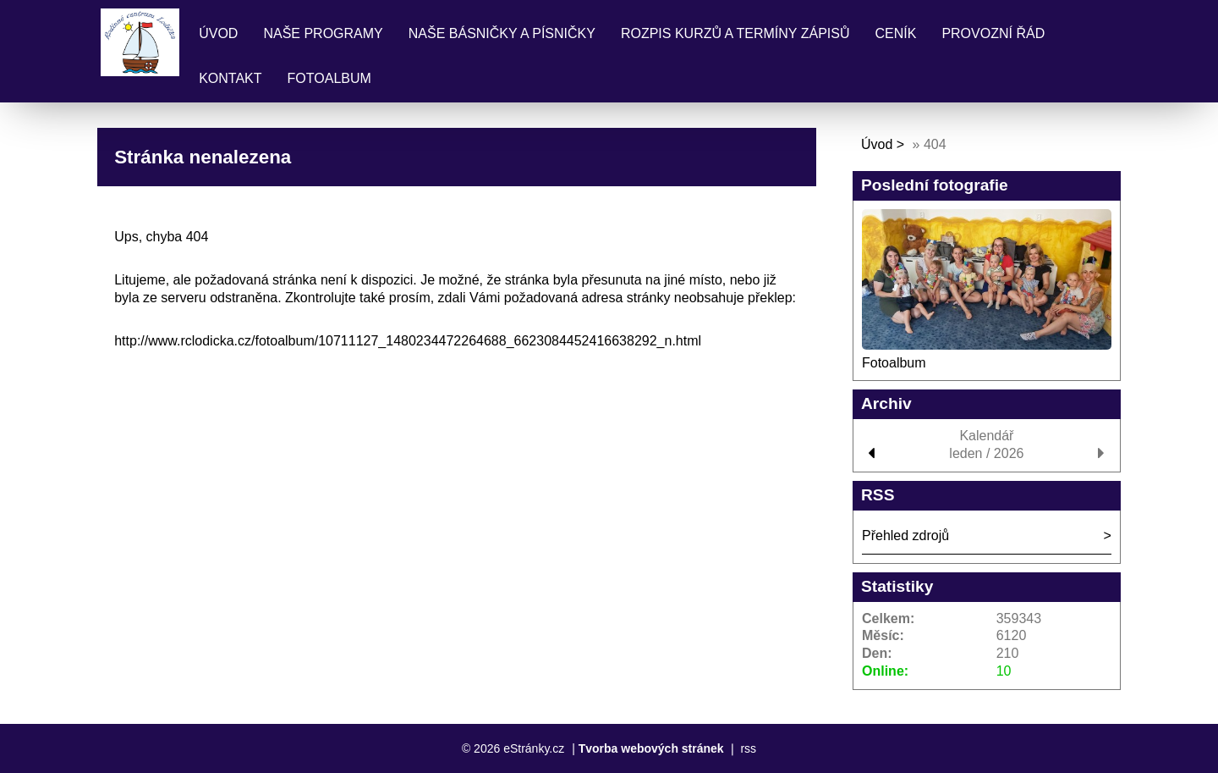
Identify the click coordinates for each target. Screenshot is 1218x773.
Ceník (895, 33)
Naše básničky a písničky (502, 33)
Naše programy (322, 33)
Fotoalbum (329, 78)
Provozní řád (993, 33)
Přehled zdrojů (905, 535)
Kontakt (230, 78)
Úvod (218, 33)
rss (748, 748)
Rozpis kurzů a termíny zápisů (735, 33)
